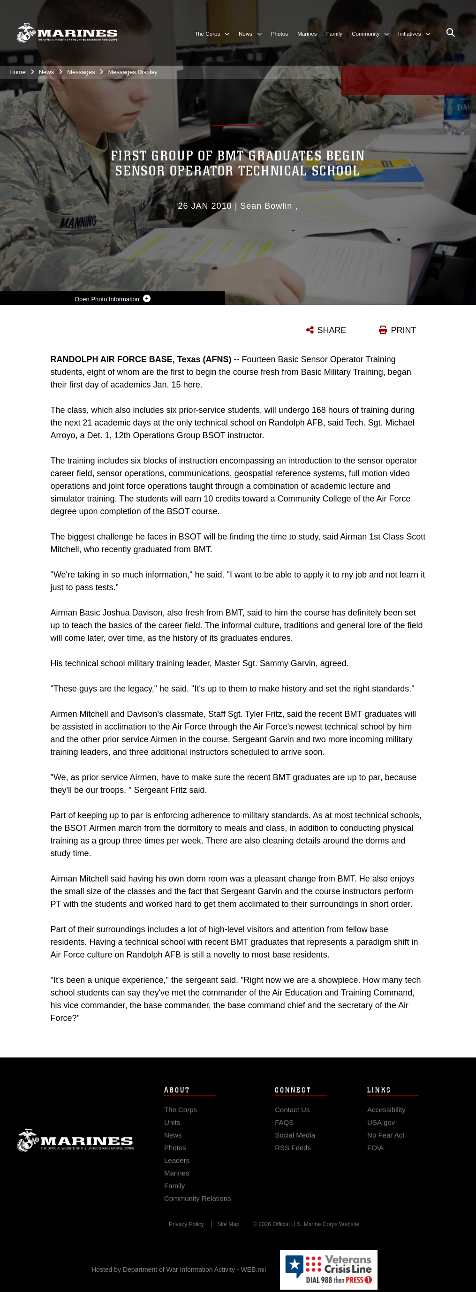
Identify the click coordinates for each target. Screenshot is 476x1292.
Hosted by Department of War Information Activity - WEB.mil (178, 1269)
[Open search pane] (451, 33)
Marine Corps (75, 1147)
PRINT (403, 330)
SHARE (332, 330)
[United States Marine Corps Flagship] (66, 33)
